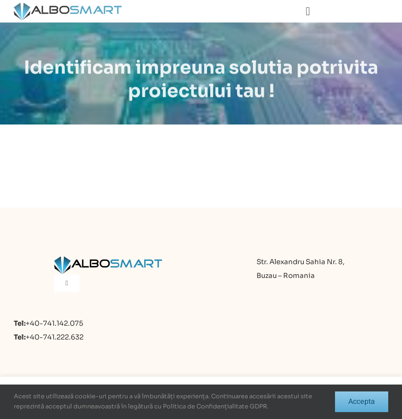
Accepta (361, 401)
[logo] (68, 6)
